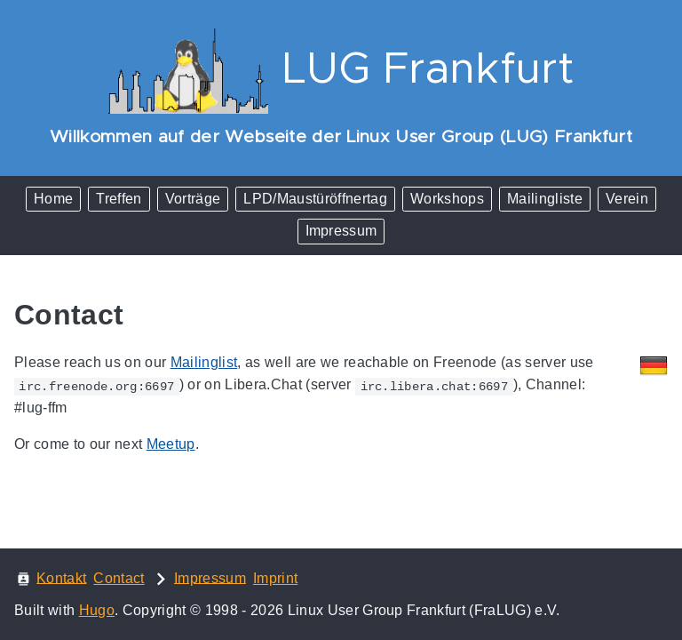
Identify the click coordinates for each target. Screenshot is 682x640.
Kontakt (61, 577)
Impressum (341, 230)
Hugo (97, 610)
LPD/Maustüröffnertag (315, 198)
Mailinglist (204, 362)
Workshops (447, 198)
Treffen (118, 198)
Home (53, 198)
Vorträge (193, 198)
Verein (627, 198)
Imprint (275, 578)
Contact (118, 578)
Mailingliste (545, 198)
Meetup (171, 444)
